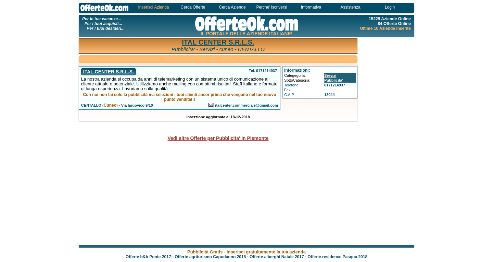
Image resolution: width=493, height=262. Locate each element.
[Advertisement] (386, 140)
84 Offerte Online (394, 23)
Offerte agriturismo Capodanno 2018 (210, 256)
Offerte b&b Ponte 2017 (148, 256)
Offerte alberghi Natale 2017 (277, 256)
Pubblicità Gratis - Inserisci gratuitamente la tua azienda (246, 251)
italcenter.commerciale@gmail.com (246, 105)
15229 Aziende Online (390, 18)
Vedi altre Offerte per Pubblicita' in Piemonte (217, 138)
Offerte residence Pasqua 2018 (337, 256)
